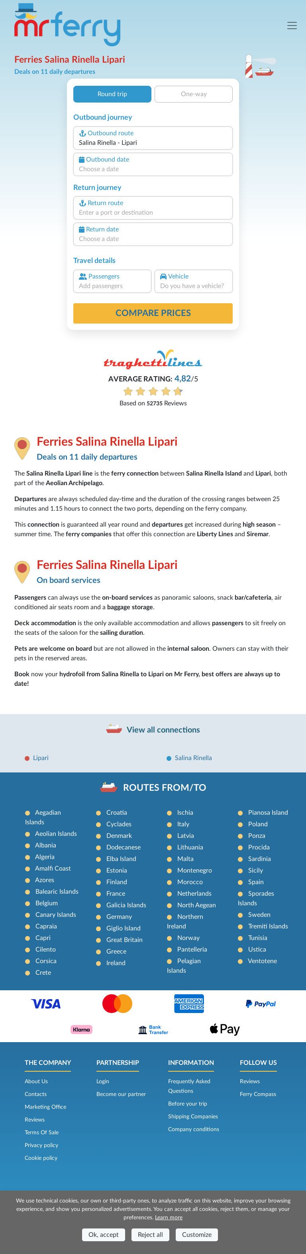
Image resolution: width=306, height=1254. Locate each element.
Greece (116, 951)
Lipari (41, 758)
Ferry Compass (258, 1094)
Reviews (35, 1120)
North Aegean (196, 905)
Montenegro (194, 870)
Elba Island (121, 859)
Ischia (185, 813)
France (115, 894)
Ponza (256, 836)
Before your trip (187, 1104)
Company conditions (193, 1129)
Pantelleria (192, 949)
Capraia (46, 926)
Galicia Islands (126, 905)
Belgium (46, 903)
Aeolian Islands (56, 834)
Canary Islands (55, 915)
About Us (36, 1081)
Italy (183, 824)
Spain (256, 882)
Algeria (45, 857)
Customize (197, 1235)
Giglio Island (123, 928)
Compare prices (153, 313)
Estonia (116, 870)
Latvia (185, 836)
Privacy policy (41, 1145)
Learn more (168, 1217)
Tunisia (257, 938)
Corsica (46, 961)
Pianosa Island (268, 813)
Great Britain (124, 940)
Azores (44, 880)
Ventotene (262, 961)
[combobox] (153, 143)
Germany (119, 917)
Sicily (255, 870)
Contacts (36, 1094)
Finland (116, 882)
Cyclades (118, 824)
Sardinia (259, 859)
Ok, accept (103, 1235)
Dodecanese (123, 847)
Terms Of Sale (42, 1133)
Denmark (119, 836)
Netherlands (194, 894)
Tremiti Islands (268, 926)
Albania (45, 845)
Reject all (150, 1235)
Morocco (190, 882)
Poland (258, 824)
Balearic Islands (56, 892)
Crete (43, 973)
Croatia (116, 813)
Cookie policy (41, 1158)
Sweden (259, 915)
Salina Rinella (193, 758)
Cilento (45, 949)
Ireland (116, 963)
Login (102, 1081)
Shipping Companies (193, 1117)
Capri (43, 938)
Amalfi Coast (53, 868)
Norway (188, 938)
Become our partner (121, 1094)
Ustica (257, 949)
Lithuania (190, 847)
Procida (259, 847)
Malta (185, 859)
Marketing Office (45, 1107)
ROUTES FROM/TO (164, 788)
